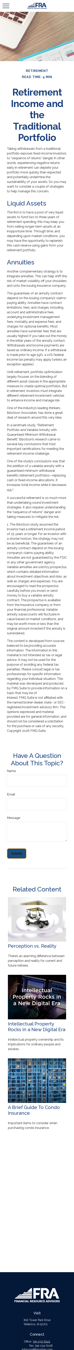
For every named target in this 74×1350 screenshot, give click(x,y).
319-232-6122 (41, 1341)
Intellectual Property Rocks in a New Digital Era (36, 1026)
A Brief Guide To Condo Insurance (34, 1110)
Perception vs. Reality (32, 946)
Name (11, 771)
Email (11, 794)
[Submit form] (16, 853)
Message (13, 818)
